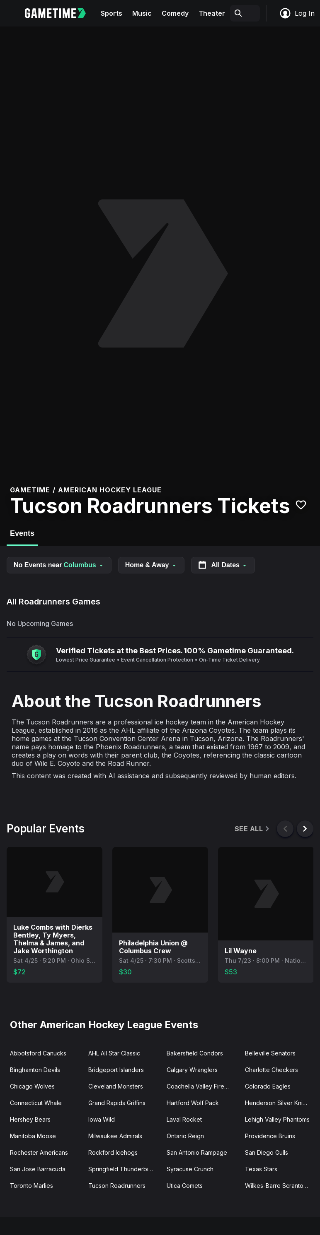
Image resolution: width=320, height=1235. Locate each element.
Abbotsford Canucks (38, 1053)
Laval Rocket (184, 1119)
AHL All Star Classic (114, 1053)
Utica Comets (185, 1185)
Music (142, 13)
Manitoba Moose (33, 1135)
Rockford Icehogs (113, 1152)
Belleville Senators (270, 1053)
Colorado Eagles (268, 1086)
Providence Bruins (270, 1135)
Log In (297, 13)
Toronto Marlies (31, 1185)
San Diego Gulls (266, 1152)
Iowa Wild (101, 1119)
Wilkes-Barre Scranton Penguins (281, 1185)
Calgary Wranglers (192, 1069)
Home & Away (151, 564)
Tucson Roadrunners (116, 1185)
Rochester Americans (39, 1152)
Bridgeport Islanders (116, 1069)
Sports (111, 13)
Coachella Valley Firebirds (202, 1086)
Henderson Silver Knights (279, 1102)
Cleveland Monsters (115, 1086)
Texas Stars (261, 1169)
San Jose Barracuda (37, 1169)
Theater (212, 13)
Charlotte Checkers (271, 1069)
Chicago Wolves (32, 1086)
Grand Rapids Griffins (116, 1102)
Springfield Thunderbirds (122, 1169)
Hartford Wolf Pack (193, 1102)
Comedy (175, 13)
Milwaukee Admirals (115, 1135)
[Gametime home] (60, 13)
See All (253, 829)
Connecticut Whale (36, 1102)
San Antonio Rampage (197, 1152)
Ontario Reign (185, 1135)
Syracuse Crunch (190, 1169)
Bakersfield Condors (195, 1053)
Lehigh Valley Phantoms (277, 1119)
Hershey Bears (30, 1119)
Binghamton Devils (35, 1069)
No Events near (59, 565)
